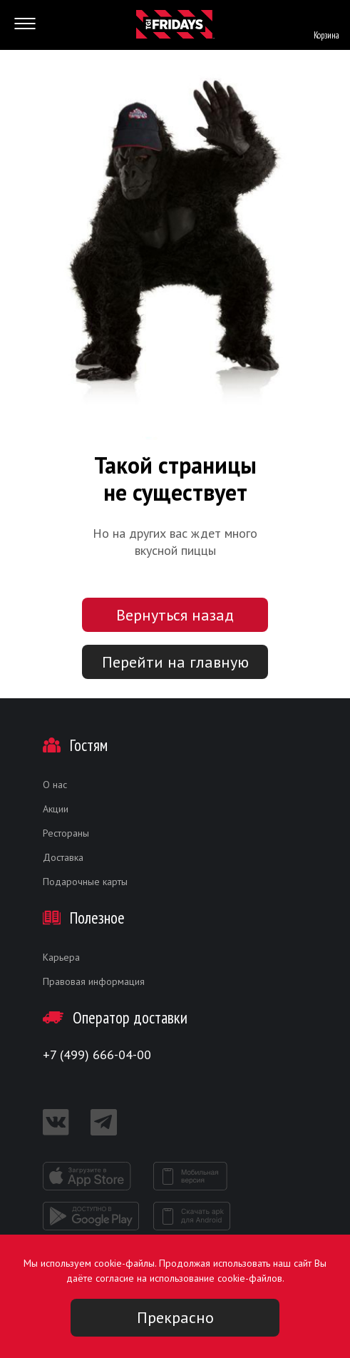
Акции (55, 808)
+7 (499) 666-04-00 (97, 1054)
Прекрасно (175, 1317)
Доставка (63, 857)
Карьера (61, 957)
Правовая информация (94, 981)
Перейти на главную (175, 662)
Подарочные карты (85, 881)
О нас (55, 784)
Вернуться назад (175, 615)
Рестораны (66, 833)
